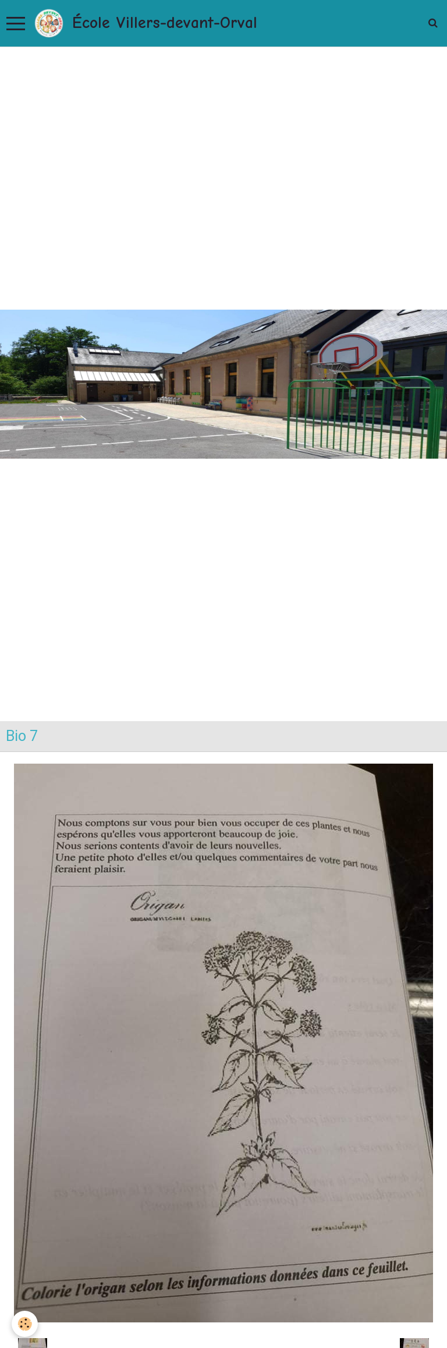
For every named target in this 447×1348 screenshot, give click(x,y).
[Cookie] (25, 1324)
